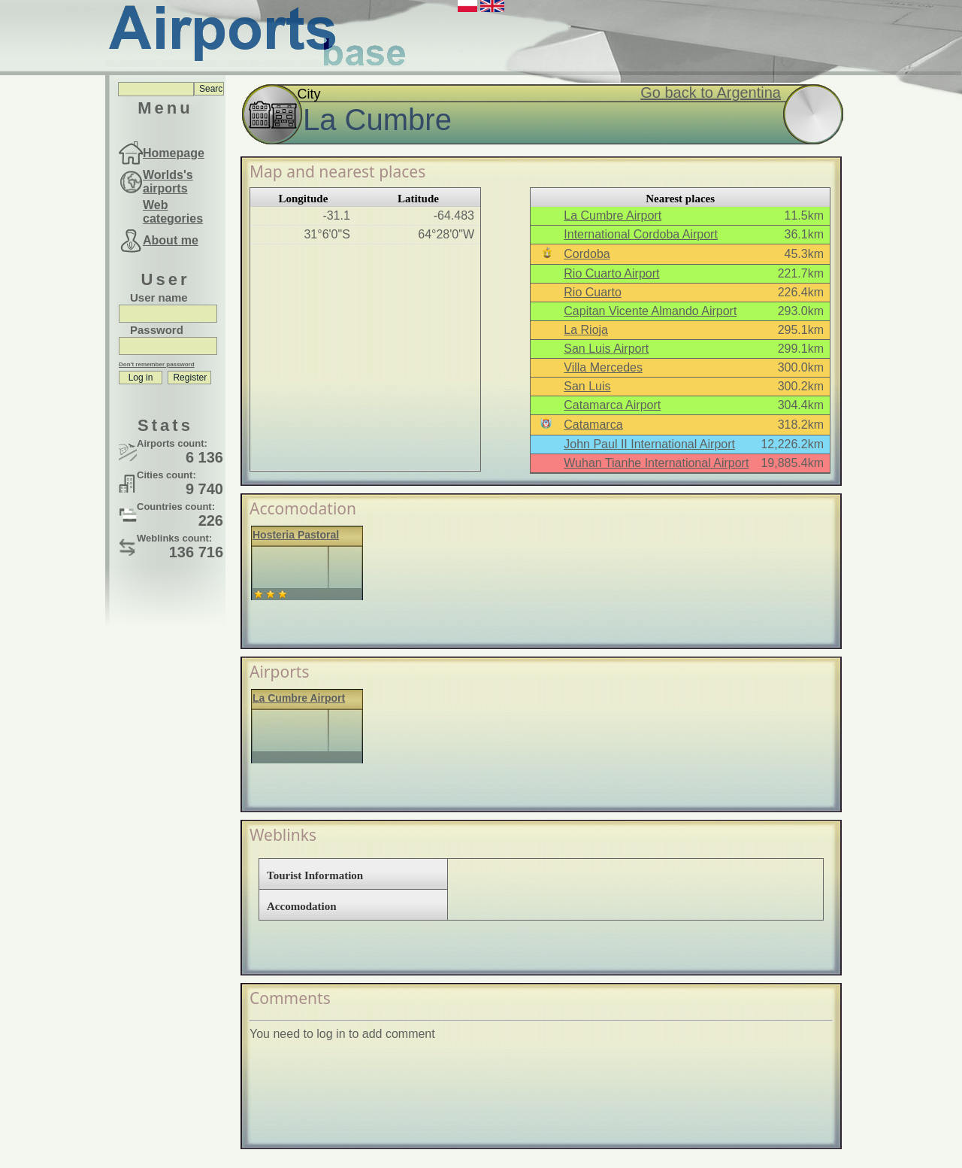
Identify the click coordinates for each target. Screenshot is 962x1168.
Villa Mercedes (603, 367)
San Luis (587, 386)
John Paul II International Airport (649, 444)
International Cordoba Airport (641, 234)
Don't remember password (157, 364)
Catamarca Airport (612, 405)
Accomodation (302, 906)
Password (156, 329)
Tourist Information (315, 875)
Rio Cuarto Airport (611, 273)
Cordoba (587, 253)
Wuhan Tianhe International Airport (656, 463)
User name (159, 297)
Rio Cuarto (592, 292)
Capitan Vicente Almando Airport (650, 311)
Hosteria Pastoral (296, 535)
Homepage (173, 153)
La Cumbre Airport (612, 215)
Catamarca (593, 424)
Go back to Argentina (710, 92)
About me (170, 240)
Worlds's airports (168, 181)
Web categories (173, 212)
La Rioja (586, 329)
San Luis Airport (606, 348)
